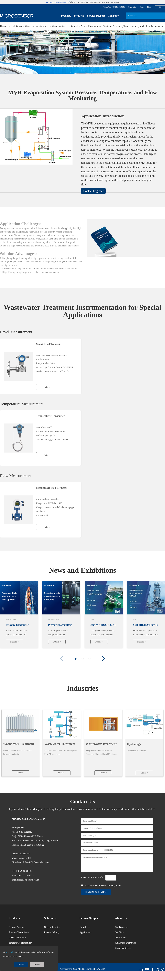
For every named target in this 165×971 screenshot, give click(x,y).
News (142, 7)
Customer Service (123, 948)
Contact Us (132, 7)
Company (113, 15)
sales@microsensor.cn (28, 880)
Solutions (79, 15)
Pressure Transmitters (19, 933)
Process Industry (51, 933)
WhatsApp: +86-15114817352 (114, 7)
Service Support (96, 15)
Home (4, 26)
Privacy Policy (114, 886)
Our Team (119, 933)
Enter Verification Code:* (93, 878)
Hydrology (134, 744)
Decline (37, 965)
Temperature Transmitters (21, 943)
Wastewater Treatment (18, 744)
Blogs (149, 7)
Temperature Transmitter (50, 415)
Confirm (21, 965)
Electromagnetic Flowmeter (51, 487)
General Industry (52, 927)
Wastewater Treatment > (66, 26)
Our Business (121, 927)
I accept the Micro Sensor (102, 886)
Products (66, 15)
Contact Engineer (93, 191)
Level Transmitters (17, 938)
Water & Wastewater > (38, 26)
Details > (48, 387)
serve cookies (10, 952)
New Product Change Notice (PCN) (57, 2)
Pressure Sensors (16, 927)
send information (96, 892)
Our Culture (120, 938)
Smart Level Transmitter (50, 344)
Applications (85, 933)
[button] (103, 658)
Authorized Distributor (125, 943)
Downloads (85, 927)
